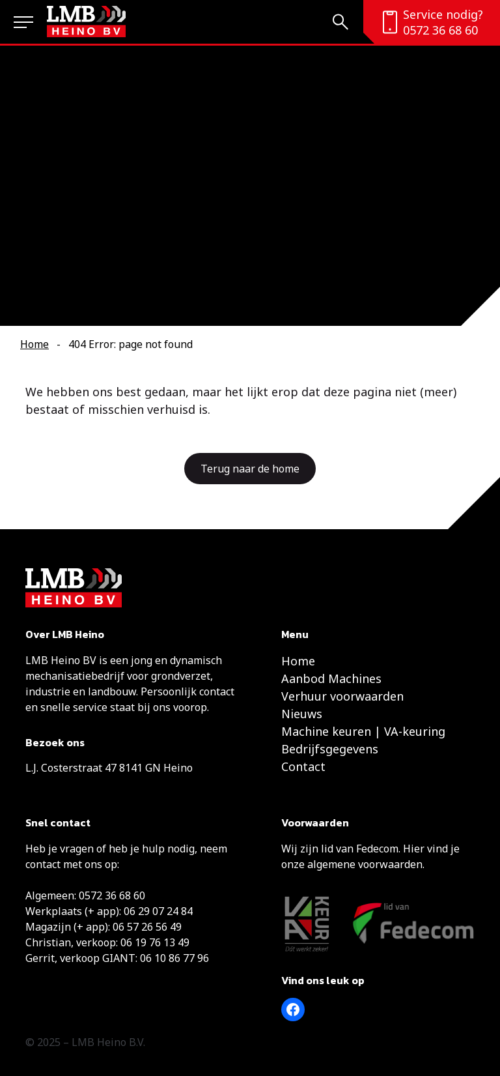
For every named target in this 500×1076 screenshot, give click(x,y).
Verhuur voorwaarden (342, 696)
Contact (303, 766)
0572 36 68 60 (440, 30)
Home (34, 344)
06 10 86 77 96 (174, 958)
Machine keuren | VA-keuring (363, 731)
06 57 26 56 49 (147, 927)
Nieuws (301, 713)
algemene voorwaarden (365, 864)
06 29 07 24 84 (158, 911)
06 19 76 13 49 (154, 942)
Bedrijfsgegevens (329, 749)
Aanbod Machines (331, 678)
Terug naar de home (250, 468)
